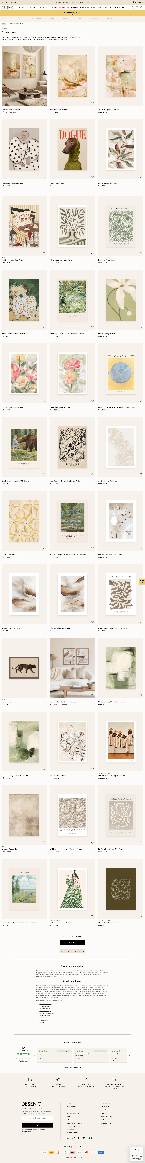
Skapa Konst (45, 7)
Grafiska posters (44, 1006)
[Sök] (132, 7)
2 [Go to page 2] (68, 951)
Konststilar (94, 19)
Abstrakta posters (45, 1004)
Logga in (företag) (72, 1132)
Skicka (37, 1125)
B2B (111, 7)
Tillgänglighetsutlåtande (75, 1123)
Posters (21, 7)
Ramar (54, 7)
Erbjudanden (64, 7)
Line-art (42, 1022)
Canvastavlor (32, 7)
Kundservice (105, 1106)
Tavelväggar (102, 7)
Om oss (69, 1103)
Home (93, 7)
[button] (136, 1154)
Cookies (103, 1120)
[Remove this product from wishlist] (44, 103)
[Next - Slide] (129, 1055)
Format (66, 19)
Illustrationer (43, 1020)
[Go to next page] (83, 951)
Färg (53, 19)
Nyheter (74, 7)
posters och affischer (88, 986)
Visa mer (72, 942)
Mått (80, 19)
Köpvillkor (104, 1113)
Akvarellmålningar (45, 1011)
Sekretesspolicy (26, 1131)
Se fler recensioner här (72, 1067)
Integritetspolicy (106, 1116)
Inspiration (119, 7)
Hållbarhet (70, 1120)
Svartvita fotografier (46, 1018)
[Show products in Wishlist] (137, 7)
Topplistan (84, 7)
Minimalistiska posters (46, 1013)
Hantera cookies (106, 1123)
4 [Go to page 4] (75, 951)
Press (68, 1110)
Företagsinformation (73, 1113)
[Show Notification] (142, 582)
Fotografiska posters (46, 1008)
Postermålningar (44, 1015)
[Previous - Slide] (34, 1055)
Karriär (69, 1116)
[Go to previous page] (61, 951)
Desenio (78, 1157)
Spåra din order (106, 1110)
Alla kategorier (37, 19)
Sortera (110, 19)
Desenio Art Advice (107, 1103)
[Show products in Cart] (141, 7)
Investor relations (72, 1106)
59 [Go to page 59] (80, 951)
